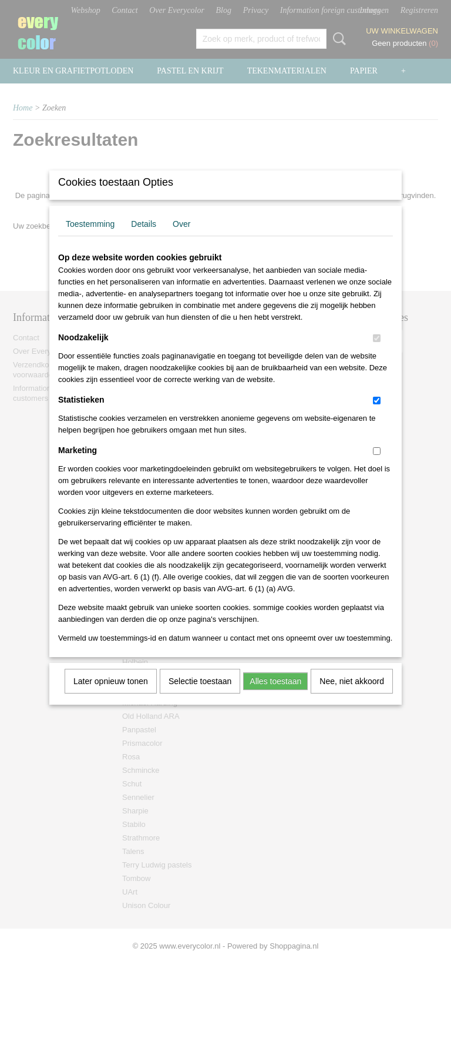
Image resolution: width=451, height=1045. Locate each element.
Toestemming (90, 239)
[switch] (377, 353)
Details (143, 239)
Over (181, 239)
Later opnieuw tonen (110, 696)
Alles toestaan (275, 696)
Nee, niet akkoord (351, 696)
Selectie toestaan (200, 696)
